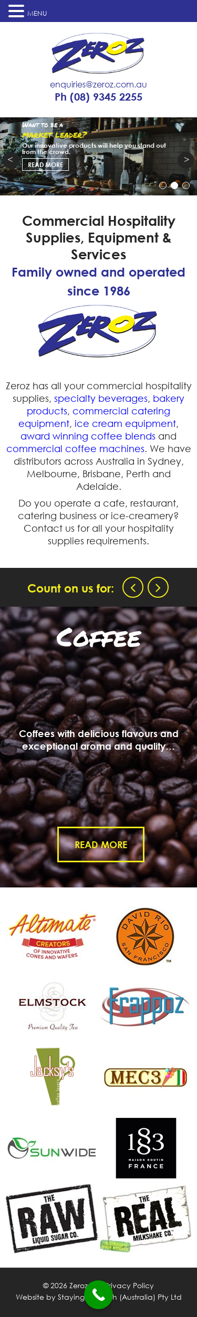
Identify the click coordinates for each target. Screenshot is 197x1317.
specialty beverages (101, 398)
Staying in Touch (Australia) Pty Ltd (120, 1297)
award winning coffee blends (87, 436)
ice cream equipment (125, 423)
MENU (37, 13)
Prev (11, 160)
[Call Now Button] (98, 1294)
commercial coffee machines (75, 448)
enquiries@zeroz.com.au (98, 84)
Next (186, 160)
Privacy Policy (129, 1285)
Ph (98, 97)
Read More (105, 844)
